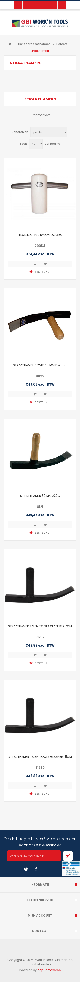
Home (10, 44)
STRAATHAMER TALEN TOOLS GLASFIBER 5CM (40, 757)
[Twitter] (25, 869)
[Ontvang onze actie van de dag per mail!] (34, 855)
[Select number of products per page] (36, 144)
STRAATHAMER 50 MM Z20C (40, 496)
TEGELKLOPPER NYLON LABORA (40, 235)
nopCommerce (49, 970)
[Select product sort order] (48, 132)
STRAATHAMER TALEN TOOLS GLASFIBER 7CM (40, 626)
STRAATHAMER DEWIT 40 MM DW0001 (40, 365)
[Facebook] (36, 869)
